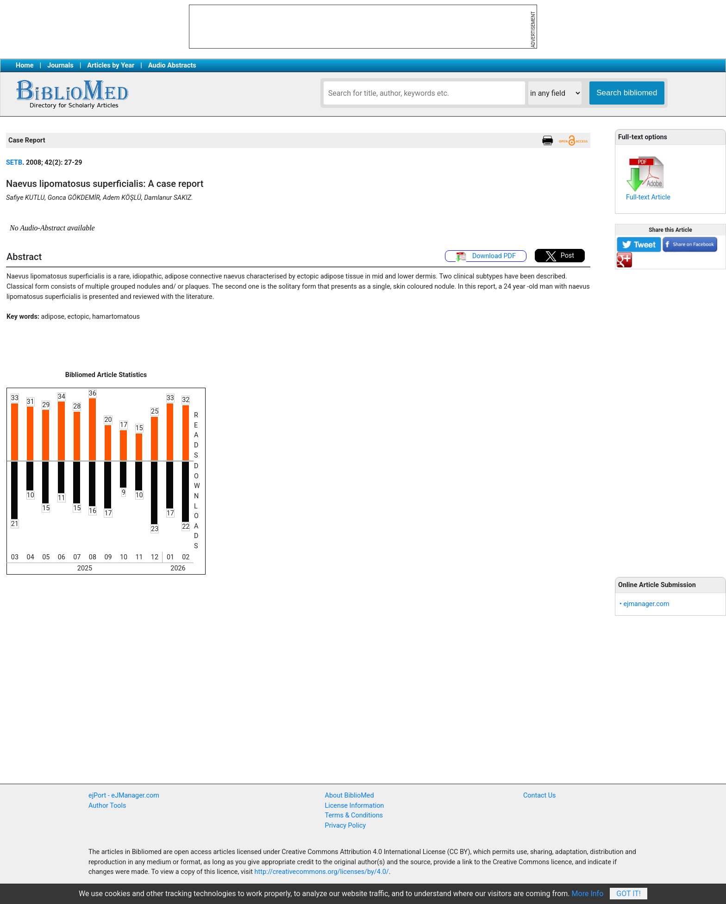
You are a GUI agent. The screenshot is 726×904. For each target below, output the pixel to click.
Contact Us (539, 795)
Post (559, 256)
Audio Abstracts (172, 65)
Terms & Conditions (354, 815)
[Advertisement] (670, 418)
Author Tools (107, 806)
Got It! (628, 893)
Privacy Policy (345, 826)
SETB (14, 163)
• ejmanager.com (645, 604)
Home (25, 65)
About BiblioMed (349, 795)
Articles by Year (110, 65)
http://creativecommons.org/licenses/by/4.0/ (322, 872)
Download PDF (486, 257)
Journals (60, 65)
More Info (588, 893)
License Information (354, 806)
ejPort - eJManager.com (123, 795)
